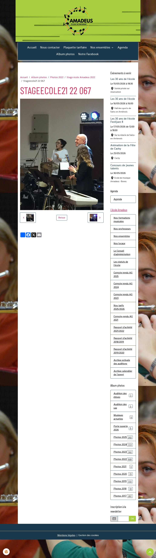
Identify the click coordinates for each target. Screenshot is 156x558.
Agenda (122, 48)
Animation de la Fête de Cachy (122, 148)
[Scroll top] (150, 552)
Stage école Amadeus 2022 (81, 78)
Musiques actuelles (123, 434)
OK (132, 537)
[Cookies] (6, 551)
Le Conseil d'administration (122, 254)
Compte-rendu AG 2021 (121, 320)
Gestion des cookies (88, 553)
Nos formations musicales (122, 220)
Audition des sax (123, 423)
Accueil (32, 48)
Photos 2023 (123, 470)
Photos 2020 (123, 492)
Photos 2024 (123, 462)
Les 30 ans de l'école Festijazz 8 (122, 121)
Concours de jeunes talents (122, 168)
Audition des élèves (123, 412)
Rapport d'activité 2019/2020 (119, 362)
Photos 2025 (123, 455)
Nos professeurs (122, 230)
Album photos (65, 55)
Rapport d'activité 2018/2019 (119, 348)
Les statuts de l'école (121, 265)
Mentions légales (66, 553)
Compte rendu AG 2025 (123, 276)
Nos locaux (119, 245)
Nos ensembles (100, 48)
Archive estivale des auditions (122, 375)
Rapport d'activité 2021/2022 (119, 333)
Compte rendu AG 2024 (123, 287)
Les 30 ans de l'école (122, 80)
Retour (61, 218)
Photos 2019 (123, 500)
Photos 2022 (56, 78)
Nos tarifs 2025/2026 (119, 309)
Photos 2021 (123, 485)
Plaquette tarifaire (75, 48)
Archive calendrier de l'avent (120, 388)
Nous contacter (50, 48)
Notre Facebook (88, 55)
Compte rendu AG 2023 (123, 298)
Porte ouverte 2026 (123, 446)
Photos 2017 (123, 514)
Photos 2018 (123, 507)
